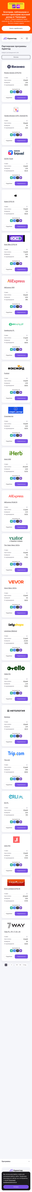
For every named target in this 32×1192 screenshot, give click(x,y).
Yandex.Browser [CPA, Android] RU (16, 116)
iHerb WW (7, 459)
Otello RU (7, 674)
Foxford (6, 373)
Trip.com (7, 760)
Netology (7, 717)
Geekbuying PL (9, 330)
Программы (16, 1161)
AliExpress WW (9, 287)
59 (17, 965)
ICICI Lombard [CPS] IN (12, 889)
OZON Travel (8, 159)
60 (20, 965)
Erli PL (6, 803)
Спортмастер (8, 416)
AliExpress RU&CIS (10, 502)
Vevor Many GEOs (10, 588)
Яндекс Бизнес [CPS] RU (12, 73)
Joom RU (7, 846)
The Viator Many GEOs (12, 545)
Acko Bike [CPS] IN (10, 244)
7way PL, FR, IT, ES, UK (12, 932)
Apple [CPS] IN (9, 201)
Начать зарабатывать (16, 28)
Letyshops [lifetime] (10, 631)
